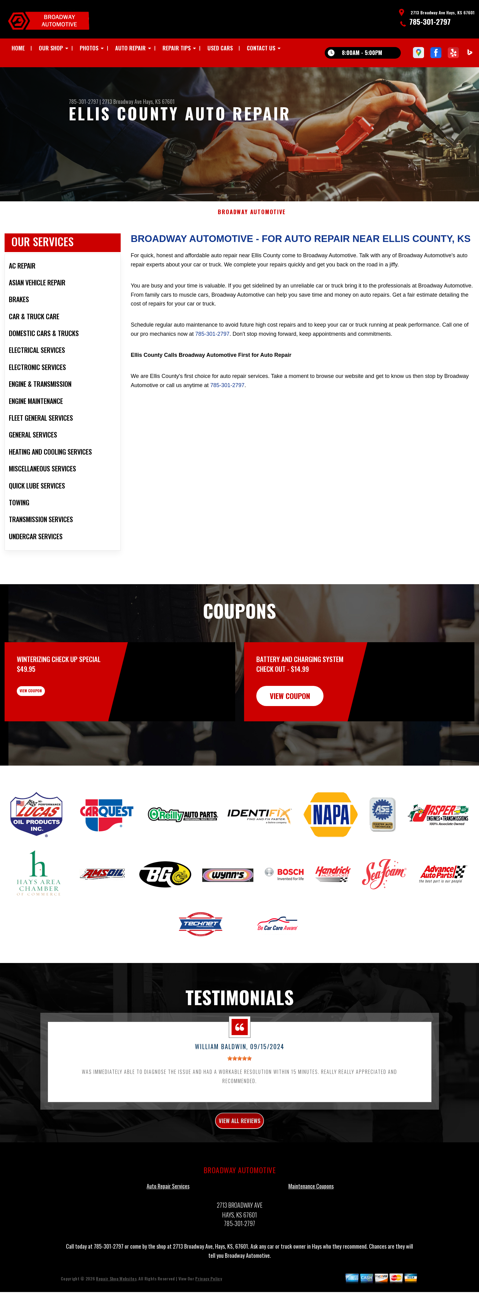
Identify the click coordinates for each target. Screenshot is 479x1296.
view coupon (50, 724)
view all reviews (239, 1150)
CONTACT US (261, 48)
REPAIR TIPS (177, 48)
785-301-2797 (430, 21)
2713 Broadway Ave (122, 101)
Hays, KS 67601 (159, 101)
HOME (18, 48)
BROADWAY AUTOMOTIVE (251, 240)
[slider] (239, 1086)
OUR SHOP (51, 48)
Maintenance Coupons (311, 1218)
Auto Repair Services (168, 1218)
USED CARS (220, 48)
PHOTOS (89, 48)
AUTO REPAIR (130, 48)
